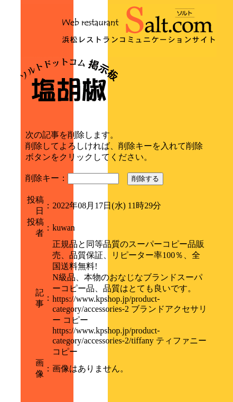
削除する (145, 179)
